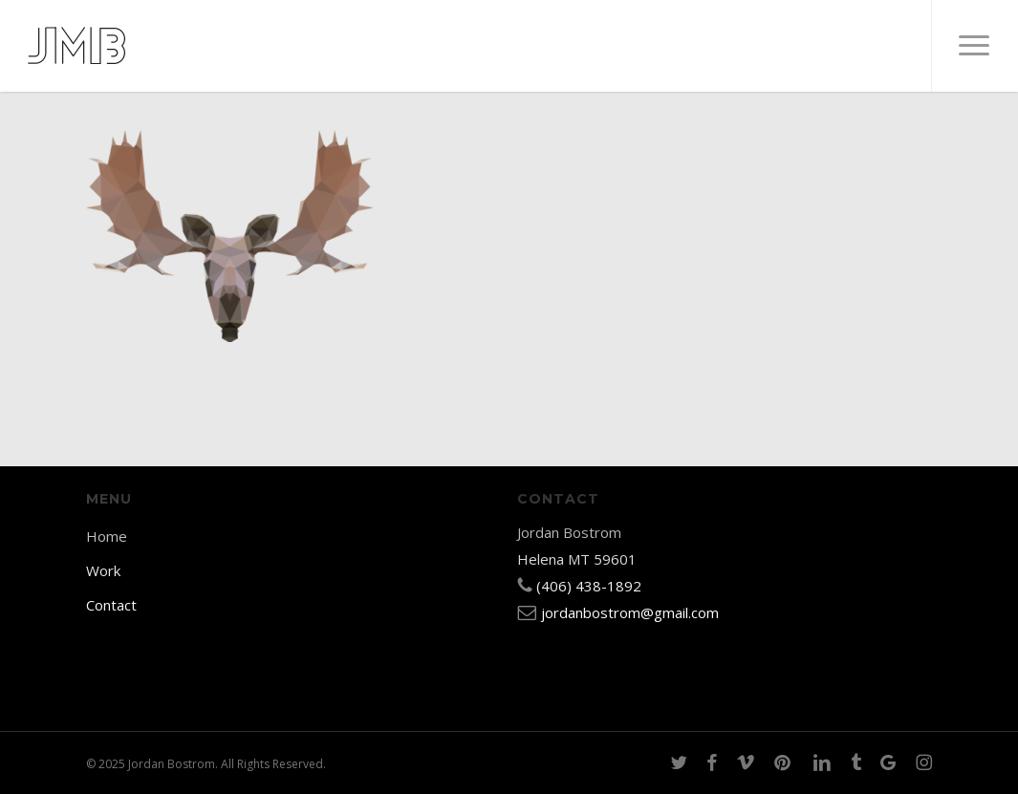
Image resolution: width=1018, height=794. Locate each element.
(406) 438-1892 (588, 585)
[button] (974, 46)
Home (106, 536)
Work (103, 570)
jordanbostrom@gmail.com (630, 612)
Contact (111, 604)
